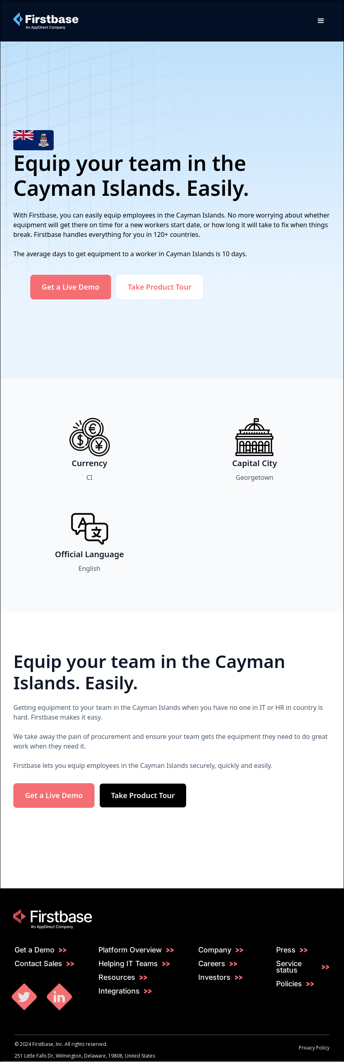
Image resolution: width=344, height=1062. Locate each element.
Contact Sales (38, 963)
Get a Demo (35, 950)
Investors (214, 977)
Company (214, 950)
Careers (211, 963)
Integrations (119, 991)
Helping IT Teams (128, 963)
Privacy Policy (314, 1047)
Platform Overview (130, 950)
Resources (117, 977)
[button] (321, 21)
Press (286, 950)
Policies (289, 984)
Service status (289, 966)
